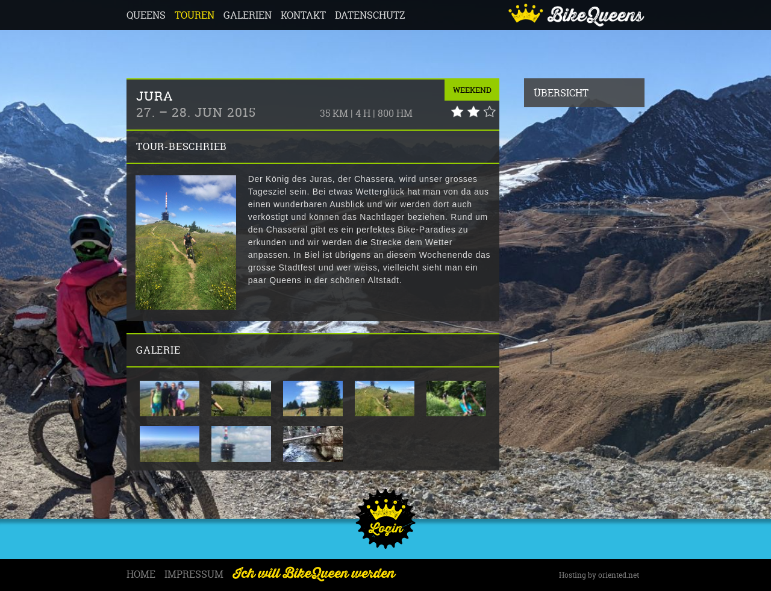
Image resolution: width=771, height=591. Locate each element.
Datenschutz (370, 15)
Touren (194, 15)
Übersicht (561, 92)
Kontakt (303, 15)
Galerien (247, 15)
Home (140, 574)
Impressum (193, 574)
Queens (146, 15)
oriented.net (618, 575)
